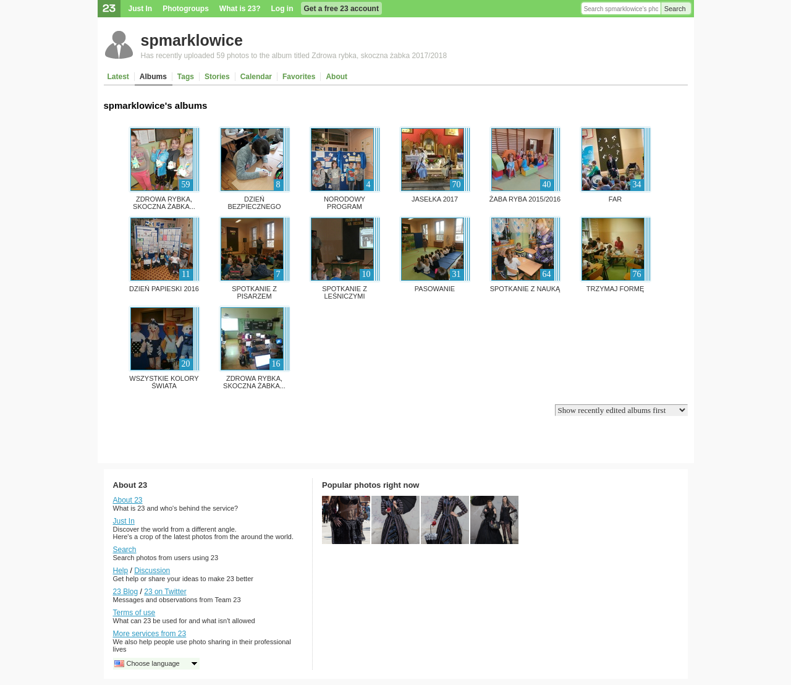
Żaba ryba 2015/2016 (524, 199)
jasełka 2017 (435, 199)
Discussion (152, 570)
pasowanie (435, 288)
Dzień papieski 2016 (164, 288)
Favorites (298, 76)
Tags (185, 76)
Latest (118, 76)
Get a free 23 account (341, 8)
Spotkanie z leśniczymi (344, 292)
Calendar (256, 76)
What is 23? (240, 8)
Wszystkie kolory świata (163, 382)
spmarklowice (192, 40)
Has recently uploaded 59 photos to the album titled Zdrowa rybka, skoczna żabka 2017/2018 (294, 55)
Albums (153, 76)
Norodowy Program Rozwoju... (344, 206)
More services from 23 (150, 633)
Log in (282, 8)
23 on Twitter (165, 591)
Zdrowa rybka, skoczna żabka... (164, 202)
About (336, 76)
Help (121, 570)
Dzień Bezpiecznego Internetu (254, 206)
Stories (217, 76)
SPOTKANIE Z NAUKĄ (525, 288)
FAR (615, 199)
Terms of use (134, 612)
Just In (141, 8)
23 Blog (125, 591)
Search (675, 8)
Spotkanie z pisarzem (254, 292)
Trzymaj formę (615, 288)
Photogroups (186, 8)
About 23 (128, 500)
